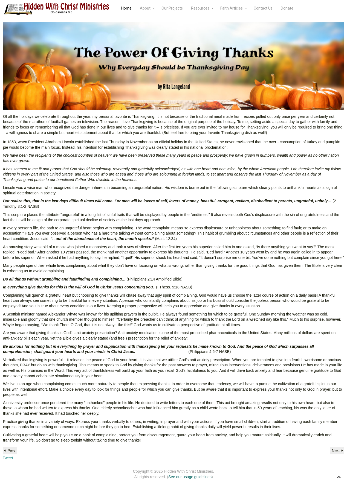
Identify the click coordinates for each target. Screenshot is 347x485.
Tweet (8, 458)
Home (126, 8)
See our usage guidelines (190, 477)
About (145, 8)
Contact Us (263, 8)
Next (337, 450)
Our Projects (172, 8)
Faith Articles (231, 8)
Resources (200, 8)
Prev (9, 450)
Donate (287, 8)
